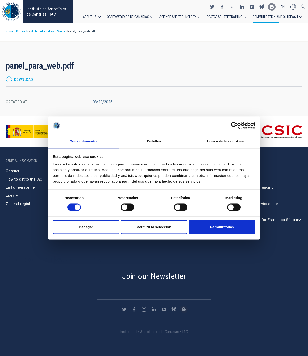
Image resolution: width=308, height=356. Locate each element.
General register (20, 203)
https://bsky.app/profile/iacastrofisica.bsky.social (262, 7)
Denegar (86, 227)
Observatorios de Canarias (128, 16)
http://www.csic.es (276, 131)
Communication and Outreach (275, 16)
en (283, 7)
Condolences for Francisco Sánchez (269, 220)
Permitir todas (222, 227)
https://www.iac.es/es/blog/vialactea (272, 7)
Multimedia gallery (43, 31)
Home (10, 31)
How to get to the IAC (24, 179)
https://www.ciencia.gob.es (32, 131)
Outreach (22, 31)
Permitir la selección (154, 227)
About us (90, 16)
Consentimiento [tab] (83, 141)
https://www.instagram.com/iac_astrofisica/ (232, 7)
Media (61, 31)
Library (12, 195)
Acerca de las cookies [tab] (225, 141)
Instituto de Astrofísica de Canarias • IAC (46, 11)
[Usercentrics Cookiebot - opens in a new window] (234, 125)
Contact (12, 171)
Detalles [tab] (154, 141)
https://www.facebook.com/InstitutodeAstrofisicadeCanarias (222, 7)
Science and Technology (177, 16)
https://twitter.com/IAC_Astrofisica (212, 7)
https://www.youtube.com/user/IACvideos (252, 7)
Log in (293, 7)
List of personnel (20, 187)
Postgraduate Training (224, 16)
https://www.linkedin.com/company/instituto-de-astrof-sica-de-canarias (242, 7)
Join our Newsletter (154, 276)
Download (23, 80)
